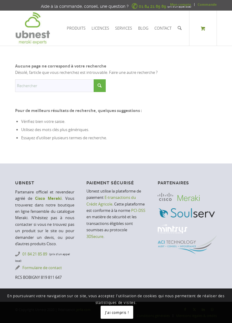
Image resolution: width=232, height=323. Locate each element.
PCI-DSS (138, 210)
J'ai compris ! (117, 312)
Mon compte (180, 4)
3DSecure (94, 236)
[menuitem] (181, 4)
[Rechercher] (180, 28)
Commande (207, 4)
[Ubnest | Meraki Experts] (32, 28)
